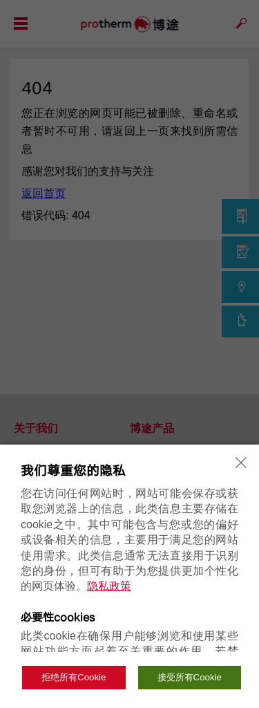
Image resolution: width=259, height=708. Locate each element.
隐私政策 (109, 586)
